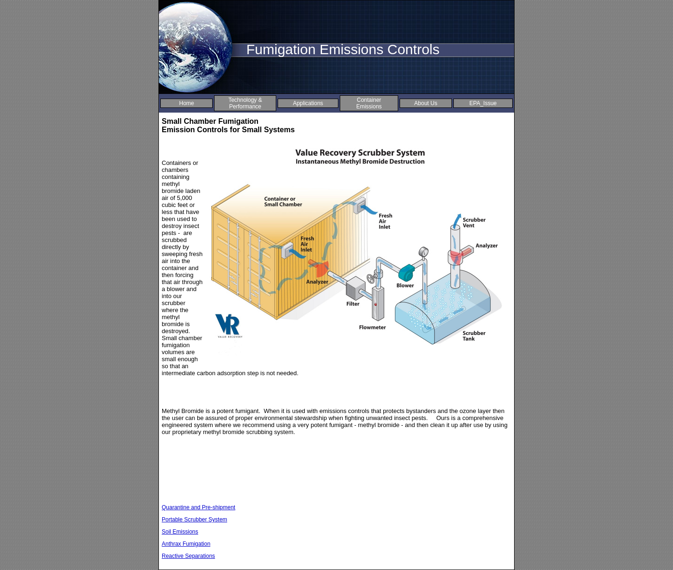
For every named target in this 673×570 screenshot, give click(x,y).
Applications (308, 103)
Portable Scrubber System (194, 519)
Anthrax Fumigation (186, 544)
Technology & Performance (245, 103)
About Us (425, 103)
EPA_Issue (482, 103)
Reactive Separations (188, 556)
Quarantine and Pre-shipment (198, 507)
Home (186, 103)
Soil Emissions (180, 531)
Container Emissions (369, 103)
